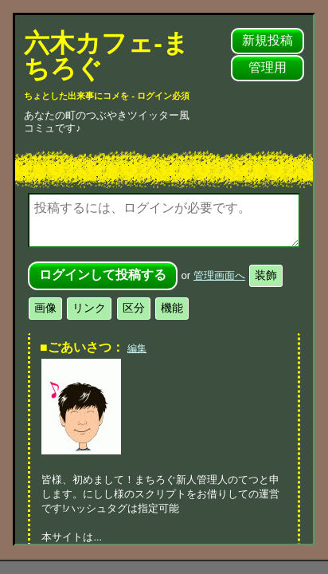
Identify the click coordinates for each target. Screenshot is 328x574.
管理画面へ (219, 275)
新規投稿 (267, 40)
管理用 (267, 67)
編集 (136, 348)
